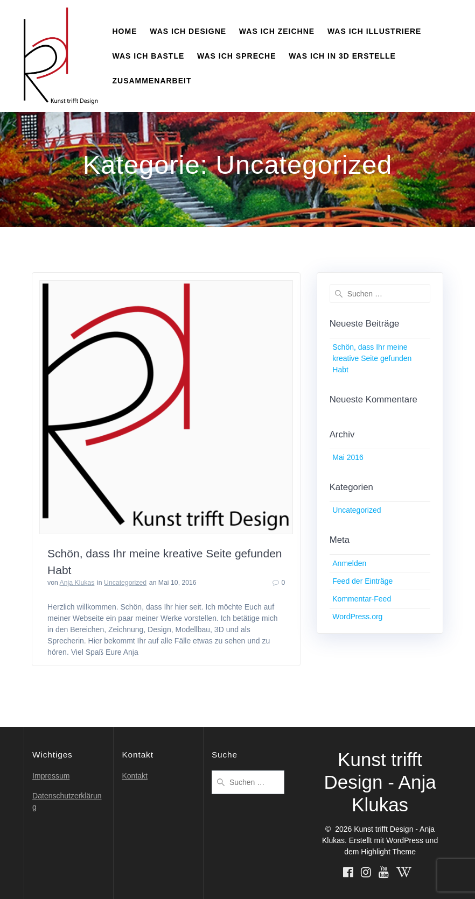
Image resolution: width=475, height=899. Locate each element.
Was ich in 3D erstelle (342, 56)
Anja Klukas (77, 582)
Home (125, 31)
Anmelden (349, 563)
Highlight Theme (388, 851)
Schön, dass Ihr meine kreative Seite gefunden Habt (371, 358)
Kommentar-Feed (361, 598)
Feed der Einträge (362, 581)
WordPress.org (357, 616)
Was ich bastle (149, 56)
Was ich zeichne (277, 31)
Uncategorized (125, 582)
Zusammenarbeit (152, 80)
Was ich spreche (236, 56)
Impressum (50, 775)
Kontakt (134, 775)
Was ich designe (188, 31)
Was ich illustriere (374, 31)
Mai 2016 (348, 457)
